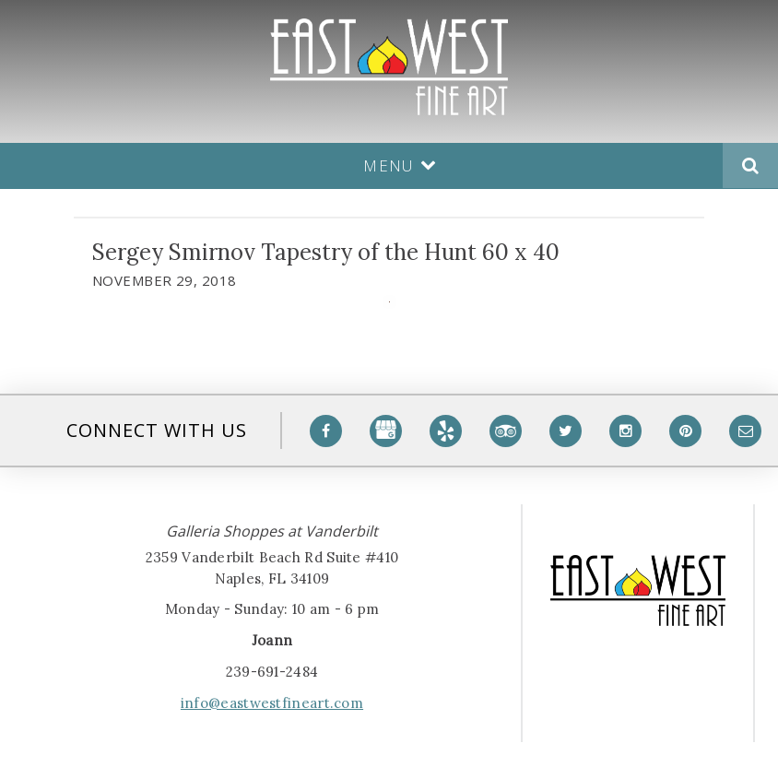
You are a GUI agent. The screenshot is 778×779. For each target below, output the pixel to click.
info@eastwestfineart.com (272, 703)
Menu (400, 165)
